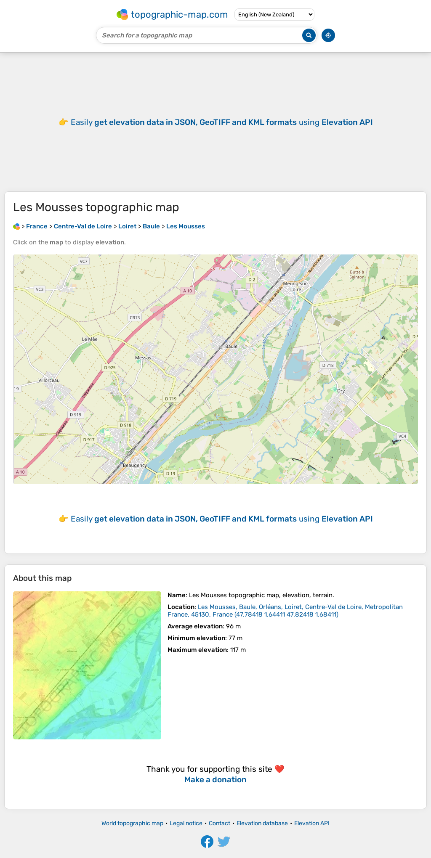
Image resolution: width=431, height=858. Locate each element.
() (285, 610)
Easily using (222, 122)
